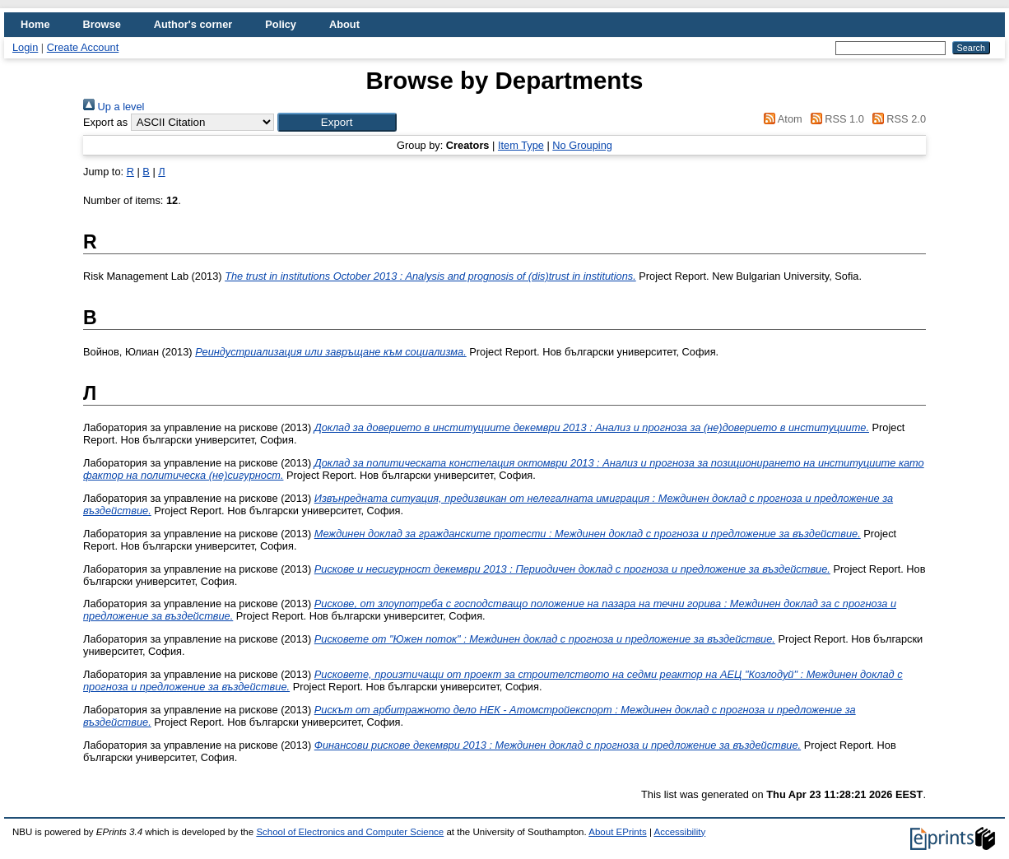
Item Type (521, 145)
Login (25, 47)
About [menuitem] (344, 24)
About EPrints (617, 832)
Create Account (83, 47)
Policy (280, 24)
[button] (337, 122)
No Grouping (582, 145)
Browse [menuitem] (102, 24)
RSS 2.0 (896, 119)
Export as (105, 122)
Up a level (113, 106)
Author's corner (193, 24)
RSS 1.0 (834, 119)
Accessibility (679, 832)
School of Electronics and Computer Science (350, 832)
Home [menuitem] (35, 24)
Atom (780, 119)
